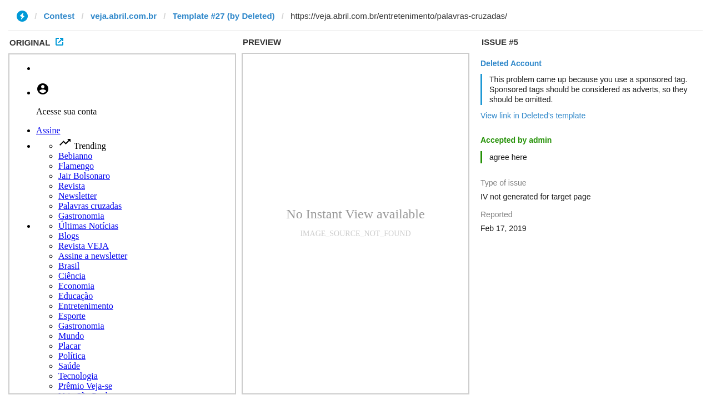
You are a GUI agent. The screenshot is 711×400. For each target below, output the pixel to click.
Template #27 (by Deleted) (224, 16)
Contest (59, 16)
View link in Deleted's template (532, 115)
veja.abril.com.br (124, 16)
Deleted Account (511, 63)
